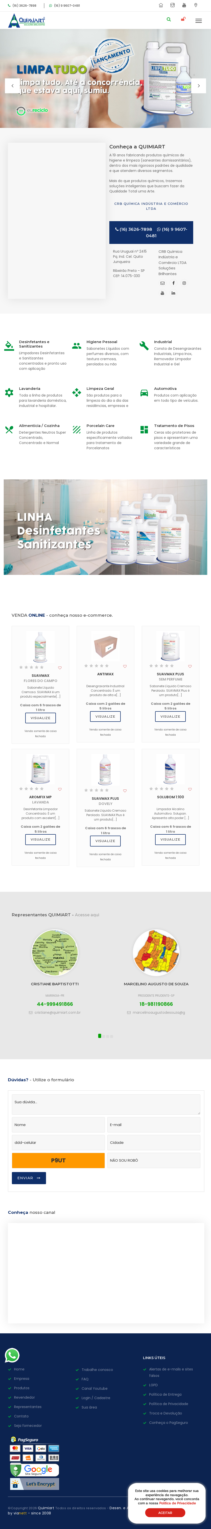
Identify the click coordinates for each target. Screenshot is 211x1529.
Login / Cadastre (96, 1397)
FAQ (85, 1379)
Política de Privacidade (168, 1403)
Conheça (18, 1212)
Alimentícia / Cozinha (39, 425)
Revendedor (24, 1397)
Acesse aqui (87, 915)
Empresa (21, 1378)
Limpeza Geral (100, 388)
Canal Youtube (95, 1388)
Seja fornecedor (28, 1425)
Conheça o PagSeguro (168, 1422)
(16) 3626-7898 (133, 229)
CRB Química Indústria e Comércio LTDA (151, 206)
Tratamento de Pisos (174, 425)
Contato (21, 1416)
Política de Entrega (165, 1394)
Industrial (163, 341)
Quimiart (46, 1507)
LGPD (153, 1385)
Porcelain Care (101, 425)
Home (19, 1369)
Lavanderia (29, 388)
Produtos (21, 1388)
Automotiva (165, 388)
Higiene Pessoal (102, 341)
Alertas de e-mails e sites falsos (171, 1372)
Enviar (29, 1178)
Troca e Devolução (165, 1413)
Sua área (89, 1407)
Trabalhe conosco (97, 1369)
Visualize (40, 718)
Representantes (28, 1406)
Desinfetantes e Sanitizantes (34, 344)
